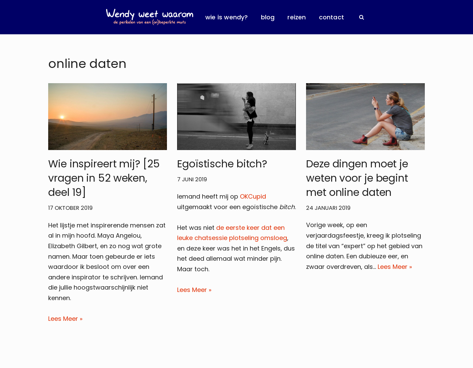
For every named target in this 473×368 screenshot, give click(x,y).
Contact (331, 17)
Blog (268, 17)
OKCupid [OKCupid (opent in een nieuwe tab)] (253, 196)
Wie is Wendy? (226, 17)
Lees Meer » (65, 318)
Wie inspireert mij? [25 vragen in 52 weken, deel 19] (104, 178)
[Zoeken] (361, 17)
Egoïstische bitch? (222, 164)
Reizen (296, 17)
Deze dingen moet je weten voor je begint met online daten (357, 178)
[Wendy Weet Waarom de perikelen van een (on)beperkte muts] (150, 17)
